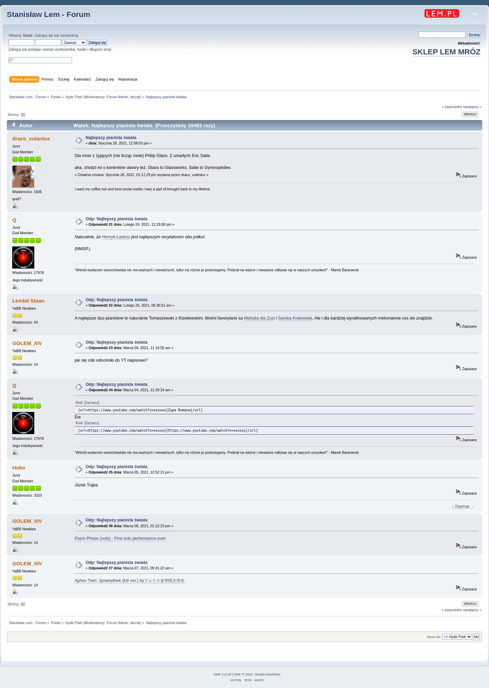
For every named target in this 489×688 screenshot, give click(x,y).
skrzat (135, 97)
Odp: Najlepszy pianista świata (116, 219)
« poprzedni (452, 107)
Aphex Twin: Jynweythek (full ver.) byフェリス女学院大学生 (130, 580)
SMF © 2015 (243, 674)
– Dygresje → (463, 506)
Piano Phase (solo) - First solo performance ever (120, 538)
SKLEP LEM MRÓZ (447, 52)
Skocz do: (434, 637)
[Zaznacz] (91, 403)
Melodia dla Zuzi (259, 318)
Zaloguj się (44, 35)
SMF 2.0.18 (222, 674)
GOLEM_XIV (27, 343)
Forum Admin (117, 97)
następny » (472, 107)
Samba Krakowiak (295, 318)
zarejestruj (69, 35)
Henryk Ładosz (116, 237)
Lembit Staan (28, 301)
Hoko (18, 467)
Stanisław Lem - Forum (48, 14)
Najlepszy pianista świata (111, 137)
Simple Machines (267, 674)
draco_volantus (31, 138)
